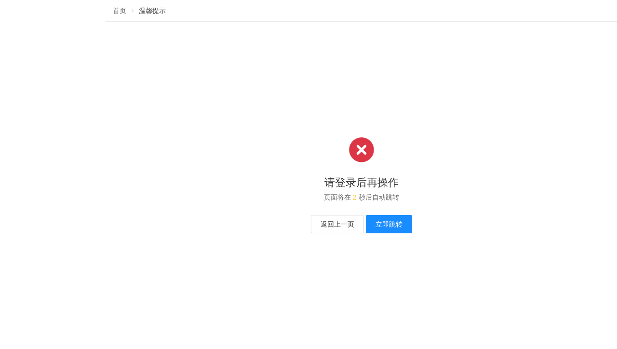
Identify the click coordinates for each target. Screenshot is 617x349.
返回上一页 (337, 224)
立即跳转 (389, 224)
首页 (119, 10)
